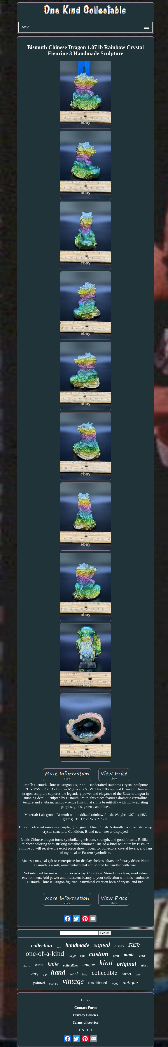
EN (81, 1030)
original (126, 964)
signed (101, 944)
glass (59, 947)
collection (41, 945)
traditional (97, 982)
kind (105, 963)
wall (82, 955)
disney (119, 946)
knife (53, 964)
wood (115, 983)
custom (98, 953)
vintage (73, 981)
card (138, 974)
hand (58, 972)
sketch (26, 966)
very (34, 973)
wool (74, 973)
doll (45, 975)
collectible (104, 972)
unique (88, 964)
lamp (84, 974)
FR (89, 1030)
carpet (126, 974)
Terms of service (85, 1022)
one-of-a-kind (45, 953)
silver (116, 955)
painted (39, 983)
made (129, 954)
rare (134, 944)
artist (144, 965)
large (72, 955)
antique (130, 982)
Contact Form (85, 1008)
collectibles (70, 965)
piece (142, 955)
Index (85, 1000)
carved (53, 983)
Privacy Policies (85, 1015)
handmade (77, 945)
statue (38, 965)
